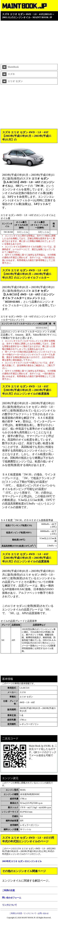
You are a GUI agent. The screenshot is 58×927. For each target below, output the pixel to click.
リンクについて (30, 913)
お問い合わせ (43, 913)
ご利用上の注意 (15, 913)
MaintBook (10, 67)
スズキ (8, 74)
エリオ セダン (12, 81)
